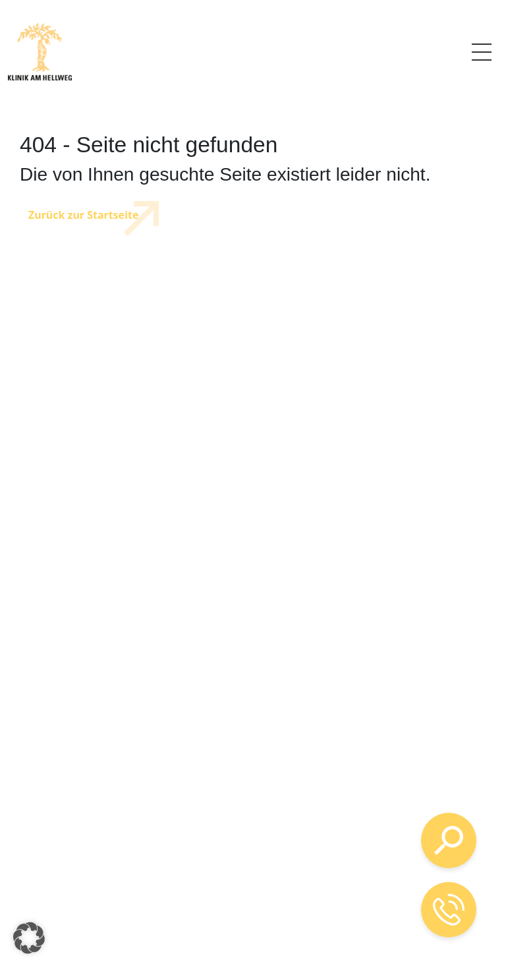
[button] (29, 938)
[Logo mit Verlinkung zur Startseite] (40, 52)
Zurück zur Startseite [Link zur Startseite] (83, 215)
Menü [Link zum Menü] (482, 49)
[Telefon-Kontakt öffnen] (448, 909)
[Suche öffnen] (448, 840)
